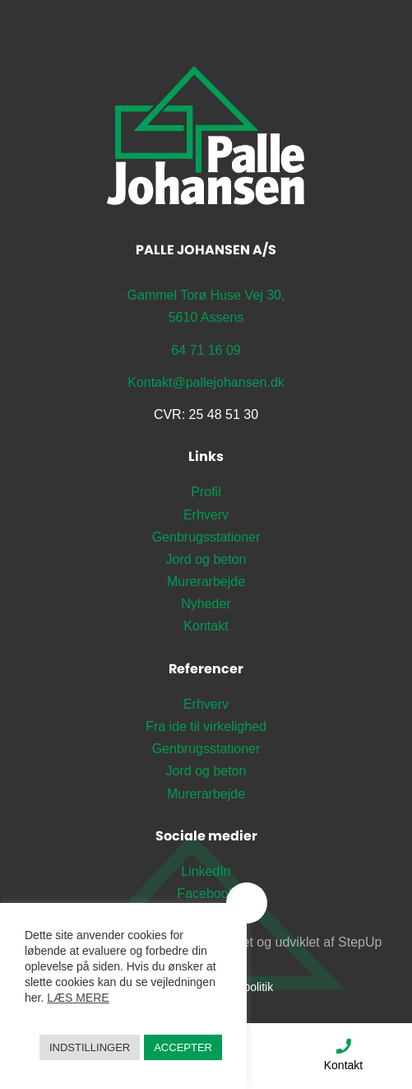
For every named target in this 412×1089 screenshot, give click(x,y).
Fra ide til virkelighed (206, 726)
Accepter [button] (183, 1047)
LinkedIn (206, 871)
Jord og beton (206, 559)
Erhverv (206, 515)
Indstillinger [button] (89, 1047)
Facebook (205, 894)
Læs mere (78, 997)
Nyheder (205, 604)
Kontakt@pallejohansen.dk (206, 382)
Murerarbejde (206, 582)
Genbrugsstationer (206, 537)
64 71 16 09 (206, 350)
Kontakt (343, 1054)
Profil (205, 492)
